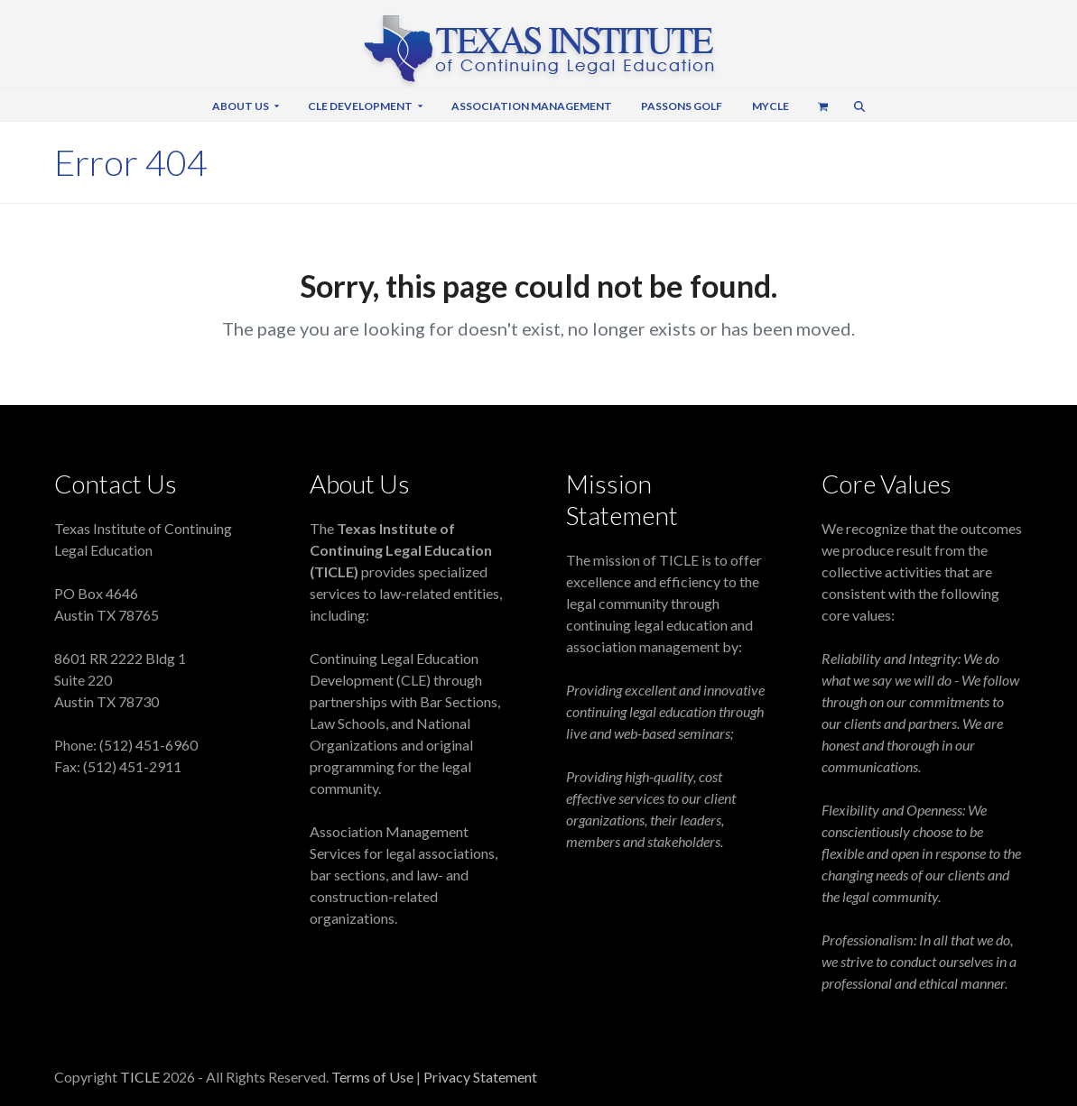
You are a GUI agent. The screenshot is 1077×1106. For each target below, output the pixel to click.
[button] (822, 104)
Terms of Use (373, 1076)
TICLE (140, 1076)
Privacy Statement (480, 1076)
